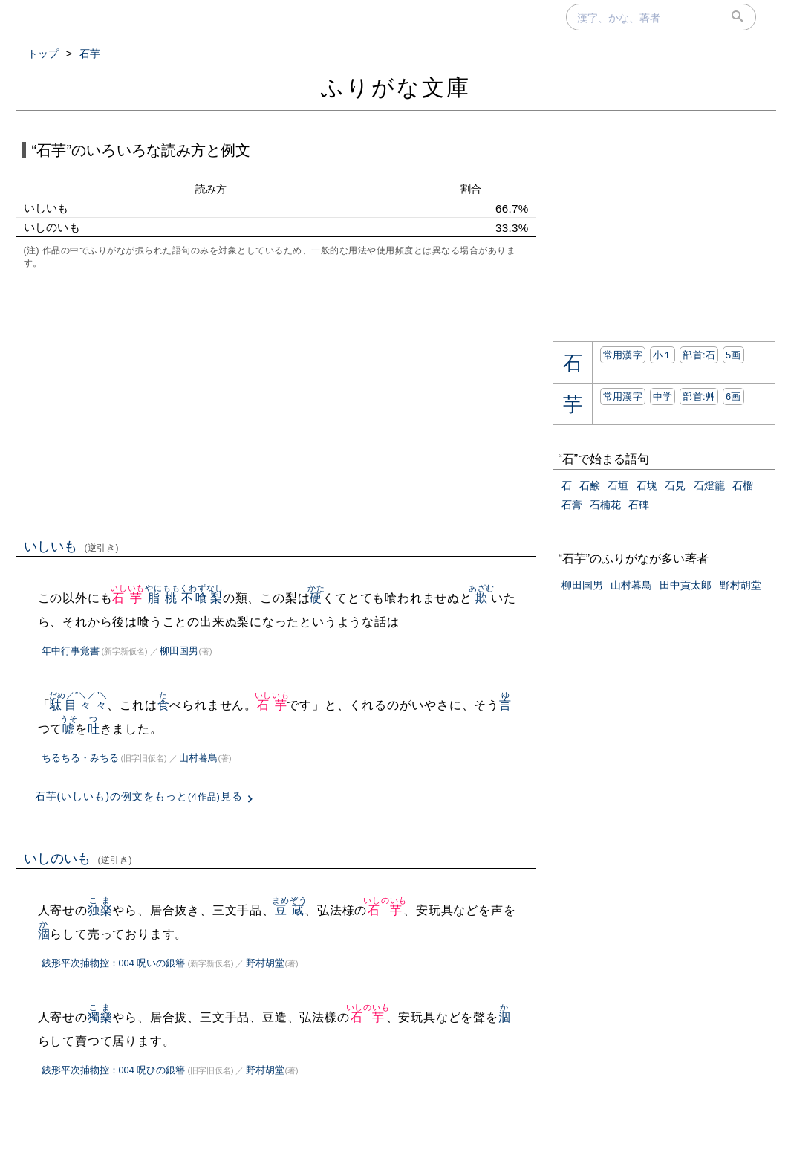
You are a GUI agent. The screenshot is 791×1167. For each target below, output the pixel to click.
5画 (733, 355)
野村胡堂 (265, 963)
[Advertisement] (276, 402)
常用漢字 (622, 355)
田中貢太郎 (686, 585)
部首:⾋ (699, 396)
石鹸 (589, 485)
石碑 (638, 505)
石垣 (618, 485)
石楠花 (605, 505)
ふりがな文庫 (396, 87)
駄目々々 (78, 705)
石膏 (571, 505)
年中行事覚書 (71, 650)
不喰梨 (202, 598)
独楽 (100, 910)
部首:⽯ (699, 355)
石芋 (127, 598)
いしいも (72, 546)
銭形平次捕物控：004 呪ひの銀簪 (114, 1070)
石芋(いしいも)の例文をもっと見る (139, 796)
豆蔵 (289, 910)
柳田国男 (179, 650)
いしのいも (78, 858)
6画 (733, 396)
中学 (663, 396)
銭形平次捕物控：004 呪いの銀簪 (114, 963)
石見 (675, 485)
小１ (663, 355)
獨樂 (100, 1017)
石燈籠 (709, 485)
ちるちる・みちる (80, 757)
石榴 (742, 485)
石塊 (647, 485)
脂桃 (162, 598)
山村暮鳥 (198, 757)
